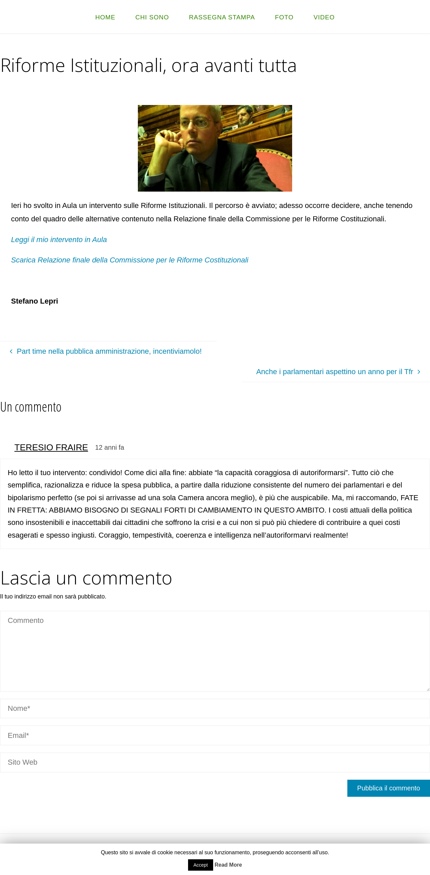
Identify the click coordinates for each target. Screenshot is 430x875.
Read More (228, 865)
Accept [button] (200, 865)
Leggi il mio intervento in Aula (59, 239)
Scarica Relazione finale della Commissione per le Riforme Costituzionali (129, 260)
